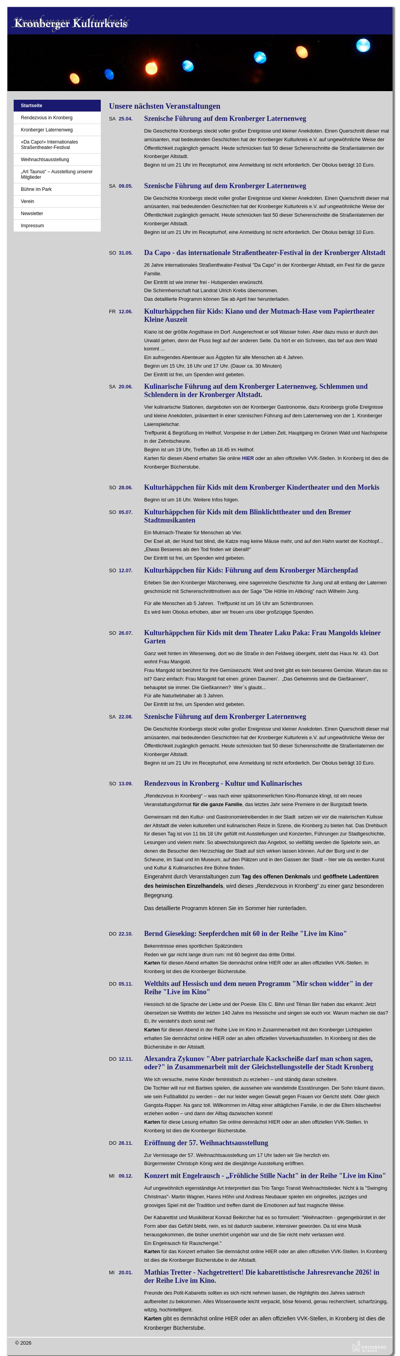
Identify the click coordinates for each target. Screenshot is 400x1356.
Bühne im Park (36, 189)
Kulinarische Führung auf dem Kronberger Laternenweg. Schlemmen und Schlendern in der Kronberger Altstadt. (256, 391)
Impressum (32, 225)
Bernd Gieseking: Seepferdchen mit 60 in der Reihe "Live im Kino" (245, 934)
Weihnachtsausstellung (45, 159)
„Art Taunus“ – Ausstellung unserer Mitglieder (57, 174)
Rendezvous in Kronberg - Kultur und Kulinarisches (223, 783)
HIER (248, 458)
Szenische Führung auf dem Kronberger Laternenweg (225, 118)
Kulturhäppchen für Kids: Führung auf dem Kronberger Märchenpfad (251, 570)
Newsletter (32, 213)
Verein (27, 201)
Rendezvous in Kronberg (46, 117)
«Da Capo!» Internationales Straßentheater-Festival (49, 144)
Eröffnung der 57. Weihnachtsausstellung (206, 1143)
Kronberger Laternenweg (47, 130)
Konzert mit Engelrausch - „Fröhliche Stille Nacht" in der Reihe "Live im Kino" (265, 1176)
